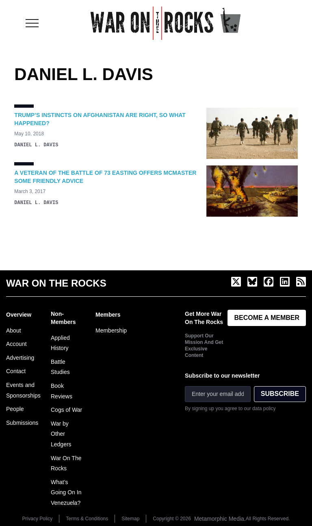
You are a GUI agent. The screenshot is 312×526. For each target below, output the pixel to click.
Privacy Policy (37, 519)
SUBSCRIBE (280, 393)
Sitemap (130, 519)
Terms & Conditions (87, 519)
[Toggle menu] (32, 23)
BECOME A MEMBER (266, 317)
